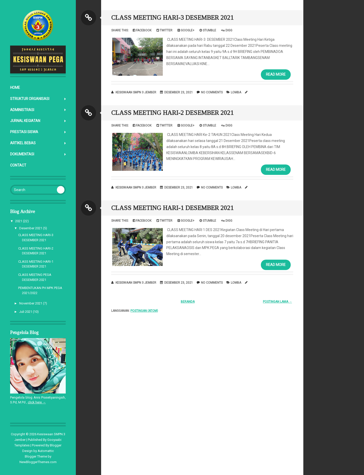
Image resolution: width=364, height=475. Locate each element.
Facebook (142, 30)
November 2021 (30, 303)
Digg (226, 30)
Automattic (46, 451)
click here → (37, 402)
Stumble (207, 30)
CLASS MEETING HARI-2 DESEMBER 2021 (172, 112)
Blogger (55, 445)
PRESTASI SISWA (24, 132)
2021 (18, 221)
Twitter (164, 30)
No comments (212, 92)
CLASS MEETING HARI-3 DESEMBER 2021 (172, 17)
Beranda (188, 301)
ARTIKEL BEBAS (23, 143)
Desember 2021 (30, 228)
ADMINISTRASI (22, 110)
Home (15, 88)
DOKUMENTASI (22, 154)
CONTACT (18, 165)
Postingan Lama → (277, 301)
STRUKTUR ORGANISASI (29, 99)
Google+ (185, 30)
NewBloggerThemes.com (38, 462)
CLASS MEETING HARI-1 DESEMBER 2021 (172, 207)
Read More (276, 74)
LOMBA (236, 92)
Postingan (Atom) (144, 311)
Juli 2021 (25, 312)
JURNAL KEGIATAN (25, 121)
